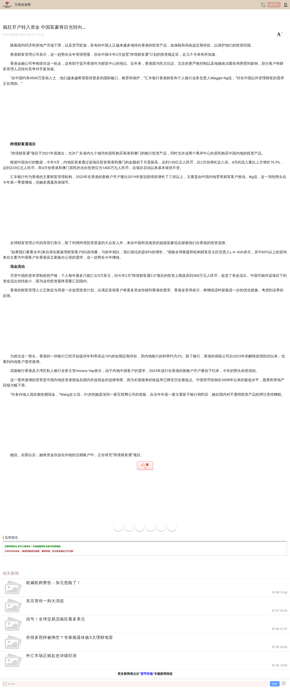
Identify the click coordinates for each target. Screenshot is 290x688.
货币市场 (146, 674)
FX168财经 (11, 35)
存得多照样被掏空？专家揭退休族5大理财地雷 (69, 637)
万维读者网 (22, 5)
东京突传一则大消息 (45, 601)
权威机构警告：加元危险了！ (53, 582)
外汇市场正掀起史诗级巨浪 (51, 655)
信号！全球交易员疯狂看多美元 (55, 619)
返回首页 (274, 4)
